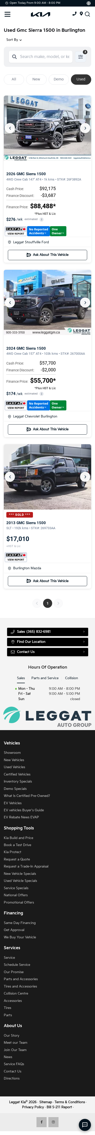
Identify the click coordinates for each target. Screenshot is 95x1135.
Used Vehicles (14, 767)
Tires (7, 1008)
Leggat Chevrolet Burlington (32, 416)
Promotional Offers (19, 903)
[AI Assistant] (85, 1125)
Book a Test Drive (17, 845)
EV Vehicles (13, 803)
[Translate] (88, 3)
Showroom (12, 753)
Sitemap (45, 1102)
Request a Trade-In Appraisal (26, 866)
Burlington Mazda (24, 568)
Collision (71, 678)
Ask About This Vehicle (47, 255)
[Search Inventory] (87, 14)
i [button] (41, 219)
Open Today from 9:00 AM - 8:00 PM (32, 3)
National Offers (16, 895)
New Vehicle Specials (20, 874)
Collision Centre (16, 994)
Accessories (13, 1001)
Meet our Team (15, 1043)
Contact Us (22, 652)
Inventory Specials (18, 782)
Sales (21, 678)
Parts (8, 1015)
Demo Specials (15, 789)
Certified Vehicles (17, 774)
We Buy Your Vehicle (20, 937)
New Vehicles (14, 760)
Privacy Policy (33, 1107)
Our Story (11, 1036)
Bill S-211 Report (59, 1107)
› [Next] (85, 128)
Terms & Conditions (69, 1102)
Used (81, 79)
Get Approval (14, 930)
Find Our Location (27, 642)
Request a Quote (17, 859)
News (8, 1057)
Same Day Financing (20, 923)
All (14, 79)
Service (9, 958)
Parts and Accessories (21, 979)
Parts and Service (45, 678)
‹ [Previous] (10, 128)
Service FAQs (14, 1064)
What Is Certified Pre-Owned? (27, 796)
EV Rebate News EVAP (21, 817)
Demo (59, 79)
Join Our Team (15, 1050)
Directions (12, 1079)
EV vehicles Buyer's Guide (24, 810)
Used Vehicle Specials (20, 881)
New (36, 79)
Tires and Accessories (20, 986)
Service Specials (16, 888)
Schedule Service (17, 965)
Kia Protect (12, 852)
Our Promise (14, 972)
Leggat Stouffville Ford (28, 242)
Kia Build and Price (18, 838)
